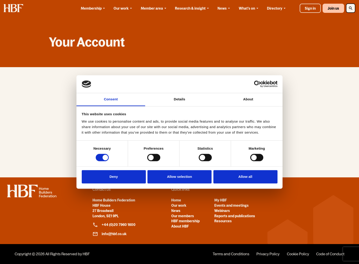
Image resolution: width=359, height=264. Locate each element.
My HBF (220, 200)
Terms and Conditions (231, 254)
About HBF (180, 226)
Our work (123, 8)
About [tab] (248, 99)
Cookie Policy (298, 254)
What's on (249, 8)
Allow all (245, 177)
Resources (223, 221)
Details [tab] (179, 99)
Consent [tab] (111, 99)
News (224, 8)
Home (176, 200)
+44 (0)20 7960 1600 (114, 225)
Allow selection (179, 177)
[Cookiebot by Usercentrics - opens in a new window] (257, 84)
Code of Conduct (330, 254)
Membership (93, 8)
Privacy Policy (268, 254)
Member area (154, 8)
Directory (277, 8)
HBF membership (185, 221)
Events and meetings (231, 205)
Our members (182, 216)
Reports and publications (234, 216)
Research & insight (192, 8)
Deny (113, 177)
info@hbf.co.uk (109, 234)
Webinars (222, 210)
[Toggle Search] (350, 8)
